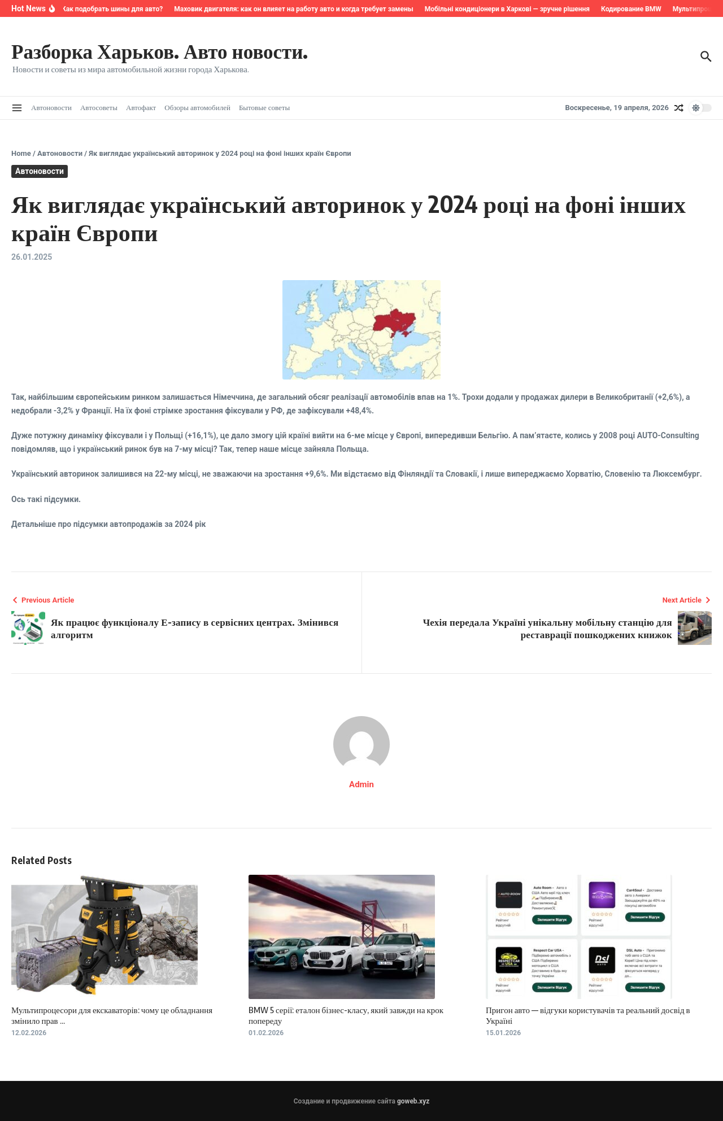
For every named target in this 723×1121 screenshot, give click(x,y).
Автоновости (51, 107)
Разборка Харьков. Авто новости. (159, 50)
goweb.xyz (413, 1101)
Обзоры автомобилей (197, 107)
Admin (361, 784)
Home (21, 153)
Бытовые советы (264, 107)
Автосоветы (98, 107)
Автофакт (141, 107)
